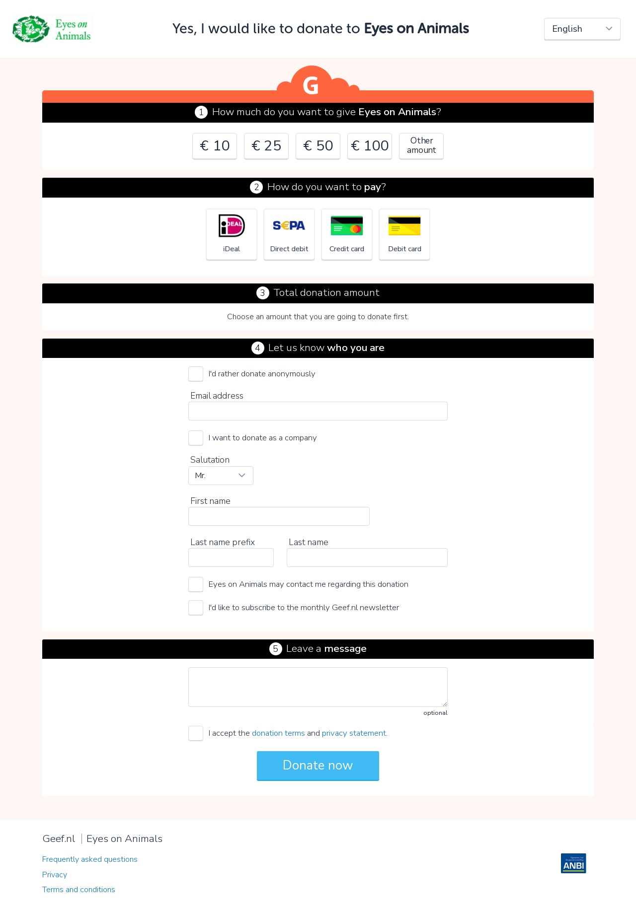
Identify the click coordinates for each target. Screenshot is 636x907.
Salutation (210, 460)
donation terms (278, 733)
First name (210, 501)
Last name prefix (222, 542)
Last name (308, 542)
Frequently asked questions (90, 859)
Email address (216, 396)
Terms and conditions (78, 889)
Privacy (54, 874)
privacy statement (354, 733)
